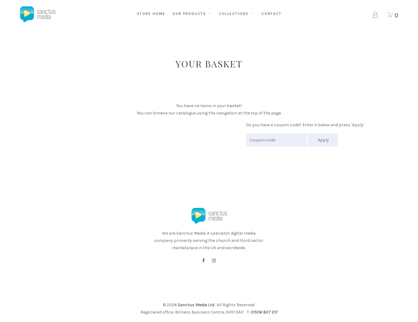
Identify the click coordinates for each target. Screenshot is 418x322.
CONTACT (271, 14)
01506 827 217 (264, 312)
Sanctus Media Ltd (196, 304)
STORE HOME (151, 14)
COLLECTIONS (236, 14)
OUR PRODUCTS (192, 14)
